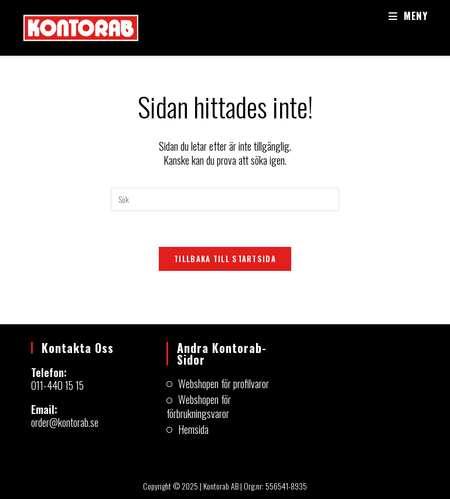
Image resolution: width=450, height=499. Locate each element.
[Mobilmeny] (408, 15)
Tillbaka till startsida (225, 258)
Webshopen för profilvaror (223, 384)
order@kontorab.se (64, 422)
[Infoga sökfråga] (225, 199)
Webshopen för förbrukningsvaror (198, 406)
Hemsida (193, 429)
